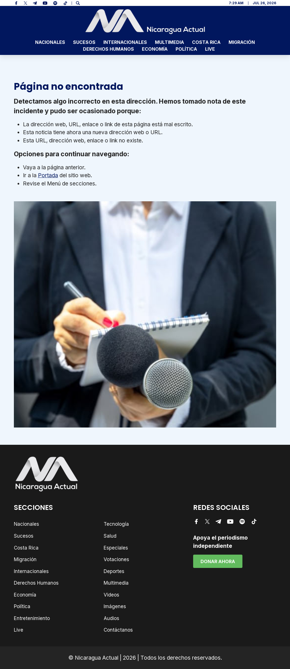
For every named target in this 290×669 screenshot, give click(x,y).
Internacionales (125, 42)
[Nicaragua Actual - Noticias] (145, 21)
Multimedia (169, 42)
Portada (48, 175)
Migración (242, 42)
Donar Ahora (218, 561)
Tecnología (116, 524)
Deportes (114, 571)
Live (210, 49)
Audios (111, 618)
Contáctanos (118, 630)
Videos (111, 595)
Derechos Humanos (108, 49)
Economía (155, 49)
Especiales (116, 548)
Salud (110, 536)
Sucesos (84, 42)
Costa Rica (206, 42)
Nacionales (50, 42)
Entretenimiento (32, 618)
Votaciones (116, 559)
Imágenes (115, 606)
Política (186, 49)
